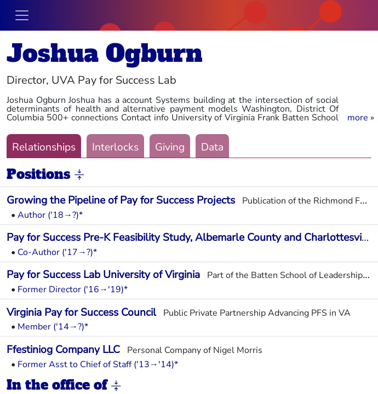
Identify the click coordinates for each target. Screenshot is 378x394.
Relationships (44, 147)
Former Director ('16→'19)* (73, 289)
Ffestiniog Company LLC (63, 350)
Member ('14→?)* (53, 327)
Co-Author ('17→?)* (57, 252)
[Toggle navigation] (22, 15)
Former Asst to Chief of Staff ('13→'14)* (98, 364)
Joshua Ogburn (105, 53)
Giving (170, 147)
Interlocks (115, 147)
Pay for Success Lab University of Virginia (103, 275)
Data (212, 147)
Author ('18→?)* (50, 215)
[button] (360, 117)
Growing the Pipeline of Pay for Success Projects (121, 200)
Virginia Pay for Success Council (81, 312)
